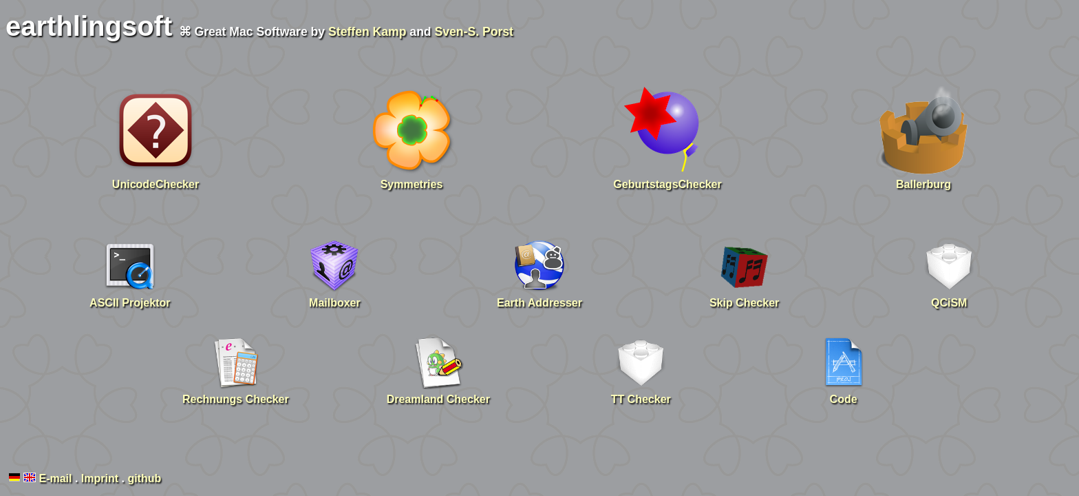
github (144, 478)
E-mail (55, 478)
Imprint (99, 478)
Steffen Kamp (367, 32)
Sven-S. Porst (474, 32)
